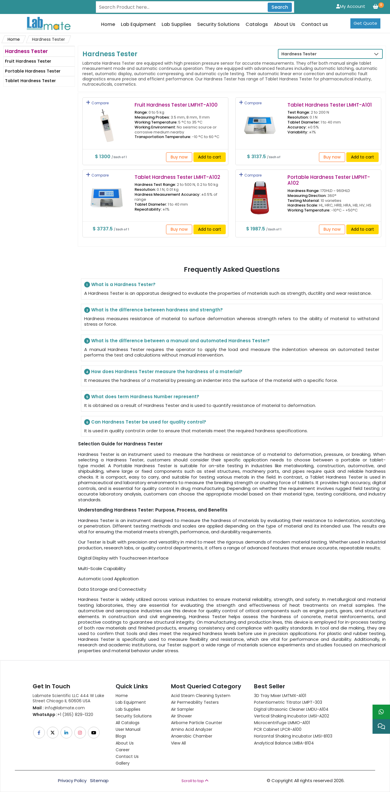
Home (108, 25)
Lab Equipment (138, 25)
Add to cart (209, 157)
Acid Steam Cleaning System (200, 695)
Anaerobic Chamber (191, 736)
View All (178, 743)
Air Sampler (182, 709)
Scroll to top (195, 781)
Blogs (121, 736)
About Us (284, 25)
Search (279, 7)
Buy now (179, 157)
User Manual (128, 729)
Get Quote (365, 23)
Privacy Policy (72, 781)
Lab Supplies (176, 25)
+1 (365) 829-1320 (63, 714)
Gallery (123, 763)
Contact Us (127, 756)
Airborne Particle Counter (196, 722)
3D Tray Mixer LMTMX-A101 (280, 695)
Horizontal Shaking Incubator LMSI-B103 (293, 736)
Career (123, 749)
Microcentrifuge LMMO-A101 (282, 722)
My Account (350, 6)
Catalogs (257, 25)
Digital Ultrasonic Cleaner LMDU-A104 (291, 709)
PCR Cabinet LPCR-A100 (277, 729)
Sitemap (99, 781)
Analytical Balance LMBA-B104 (284, 743)
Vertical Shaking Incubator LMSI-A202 (291, 716)
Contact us (314, 25)
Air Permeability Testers (195, 702)
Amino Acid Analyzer (191, 729)
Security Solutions (218, 25)
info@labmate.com (59, 708)
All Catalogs (128, 722)
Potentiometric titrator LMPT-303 (288, 702)
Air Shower (181, 716)
